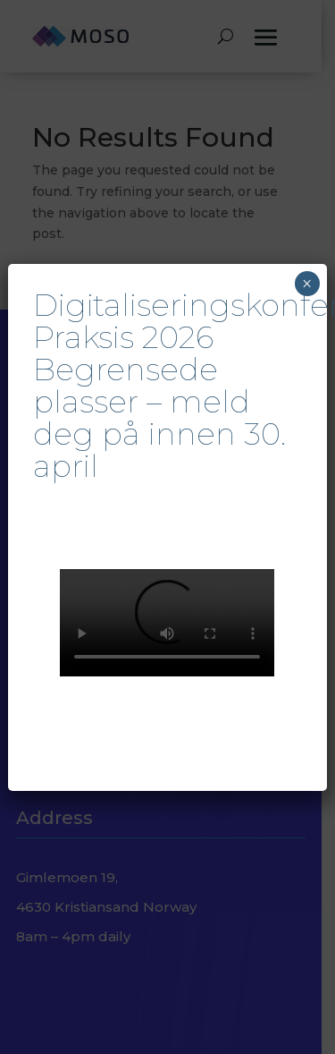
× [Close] (307, 283)
